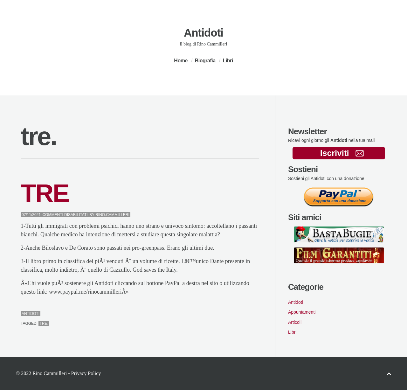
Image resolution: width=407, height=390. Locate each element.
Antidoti (203, 32)
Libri (228, 60)
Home (180, 60)
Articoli (294, 322)
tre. (43, 323)
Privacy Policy (86, 373)
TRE (45, 193)
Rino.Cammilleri (112, 214)
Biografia (205, 60)
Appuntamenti (301, 312)
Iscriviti (342, 153)
